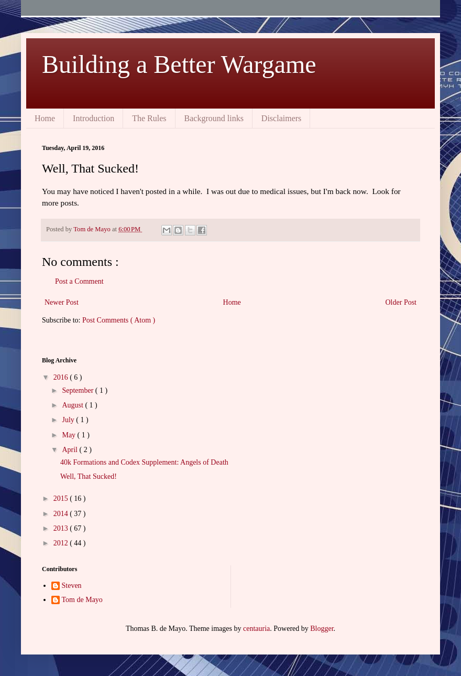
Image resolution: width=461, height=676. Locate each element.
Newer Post (62, 302)
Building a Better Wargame (179, 64)
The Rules (149, 118)
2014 (61, 514)
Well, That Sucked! (88, 476)
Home (45, 118)
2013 (61, 528)
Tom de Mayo (82, 600)
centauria (256, 628)
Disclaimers (281, 118)
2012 (61, 543)
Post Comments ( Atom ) (118, 320)
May (69, 435)
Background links (214, 118)
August (73, 405)
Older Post (401, 302)
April (70, 450)
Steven (72, 585)
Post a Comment (79, 281)
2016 (61, 377)
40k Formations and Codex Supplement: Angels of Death (144, 462)
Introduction (93, 118)
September (78, 390)
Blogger (321, 628)
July (69, 420)
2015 (61, 498)
